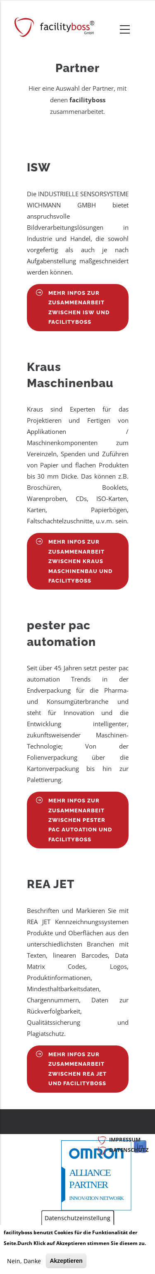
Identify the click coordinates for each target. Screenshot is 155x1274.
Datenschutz (129, 1150)
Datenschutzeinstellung (77, 1219)
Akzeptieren (66, 1261)
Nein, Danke (24, 1261)
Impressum (125, 1139)
